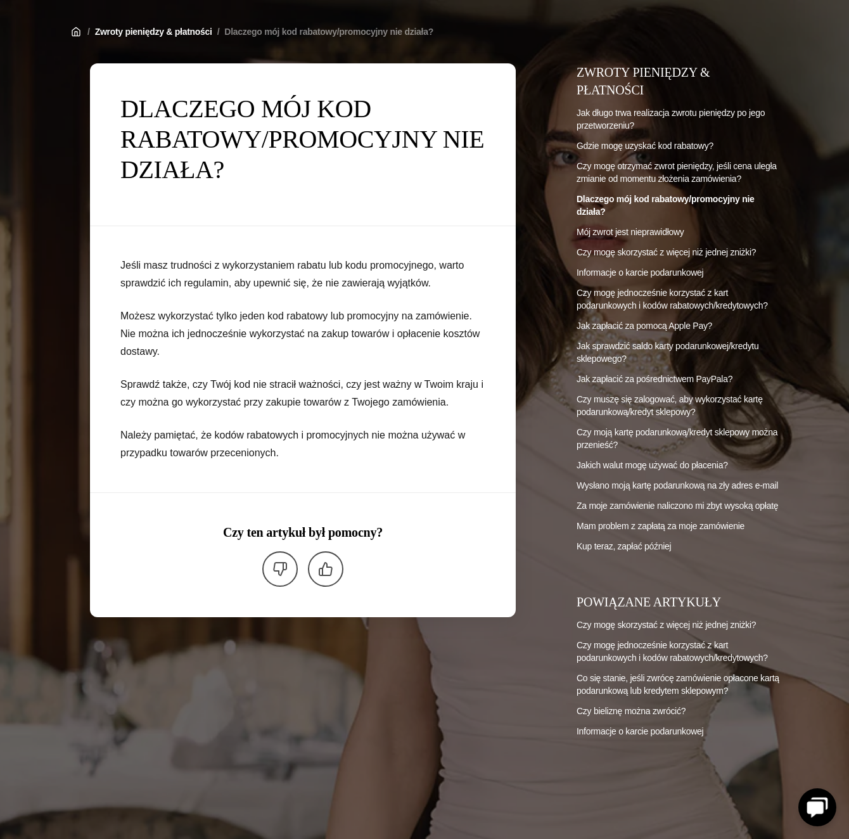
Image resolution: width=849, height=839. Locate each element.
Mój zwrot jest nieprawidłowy (630, 232)
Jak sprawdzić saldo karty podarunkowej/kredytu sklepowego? (667, 352)
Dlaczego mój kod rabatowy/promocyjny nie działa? (328, 32)
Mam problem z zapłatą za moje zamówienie (660, 526)
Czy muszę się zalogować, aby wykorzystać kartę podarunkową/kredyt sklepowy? (670, 405)
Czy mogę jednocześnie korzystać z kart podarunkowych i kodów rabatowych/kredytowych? (672, 299)
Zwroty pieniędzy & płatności (153, 32)
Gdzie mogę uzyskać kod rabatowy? (645, 146)
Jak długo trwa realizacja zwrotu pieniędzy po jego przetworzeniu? (671, 119)
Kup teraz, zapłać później (624, 546)
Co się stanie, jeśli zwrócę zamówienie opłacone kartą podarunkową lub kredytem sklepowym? (678, 684)
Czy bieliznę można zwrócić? (631, 711)
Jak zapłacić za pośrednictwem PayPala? (654, 379)
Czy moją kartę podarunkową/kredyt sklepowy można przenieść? (677, 438)
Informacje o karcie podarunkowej (640, 272)
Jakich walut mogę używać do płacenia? (652, 465)
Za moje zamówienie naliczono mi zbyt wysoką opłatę (677, 506)
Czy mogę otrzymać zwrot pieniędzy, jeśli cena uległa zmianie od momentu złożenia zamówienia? (677, 172)
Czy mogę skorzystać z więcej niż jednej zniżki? (666, 252)
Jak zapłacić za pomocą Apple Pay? (644, 326)
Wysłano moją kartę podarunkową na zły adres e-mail (677, 485)
